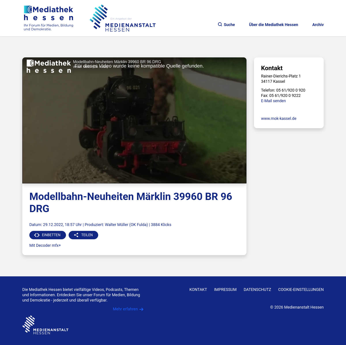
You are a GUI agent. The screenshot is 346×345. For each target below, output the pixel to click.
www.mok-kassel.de (278, 118)
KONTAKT (198, 289)
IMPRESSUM (225, 289)
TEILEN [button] (87, 235)
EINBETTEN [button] (51, 235)
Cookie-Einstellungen (301, 289)
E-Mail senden (273, 100)
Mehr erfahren (125, 309)
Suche (226, 24)
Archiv (318, 24)
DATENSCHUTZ (257, 289)
